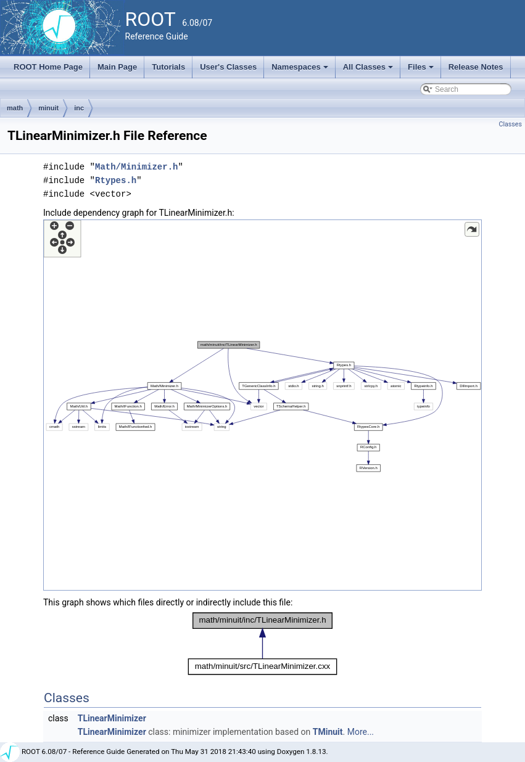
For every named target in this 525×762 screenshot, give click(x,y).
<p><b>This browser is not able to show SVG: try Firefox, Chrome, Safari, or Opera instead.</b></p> (262, 405)
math (15, 108)
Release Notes (476, 67)
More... (360, 732)
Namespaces (300, 70)
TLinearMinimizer (112, 718)
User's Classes (228, 67)
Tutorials (168, 67)
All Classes (369, 70)
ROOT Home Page (48, 67)
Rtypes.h (115, 180)
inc (79, 108)
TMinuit (328, 732)
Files (422, 70)
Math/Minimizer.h (136, 167)
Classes (510, 124)
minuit (48, 108)
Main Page (117, 67)
